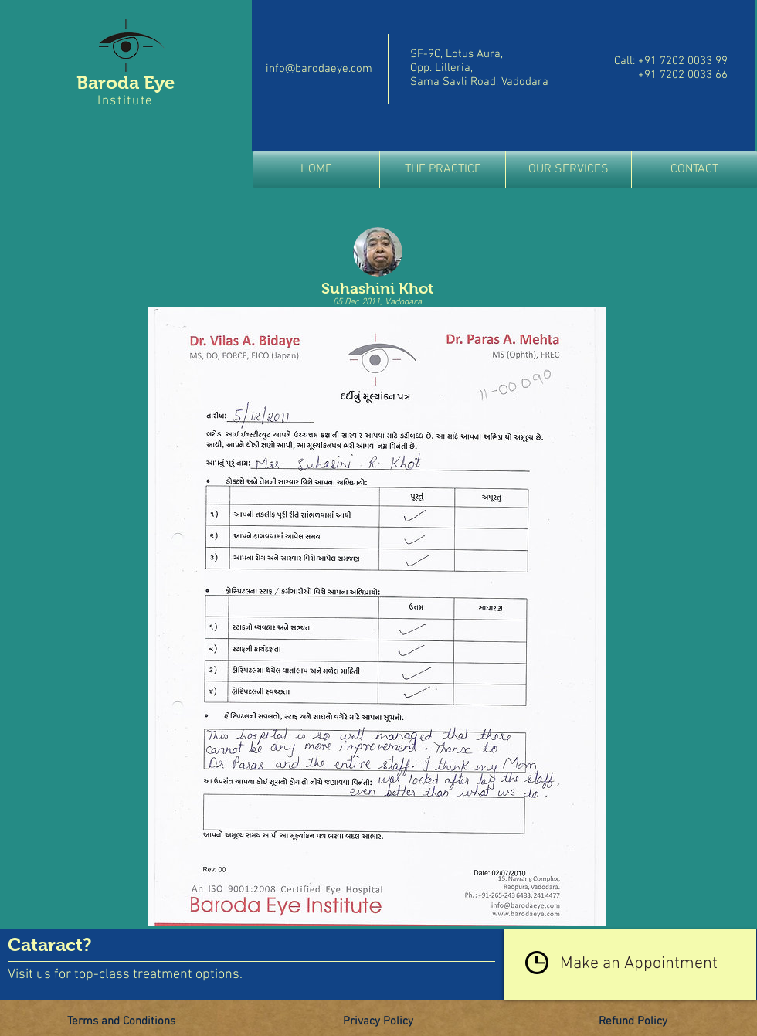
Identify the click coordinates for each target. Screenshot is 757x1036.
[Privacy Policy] (377, 1022)
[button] (442, 169)
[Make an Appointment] (630, 964)
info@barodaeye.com (319, 69)
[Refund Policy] (632, 1022)
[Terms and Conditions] (121, 1022)
